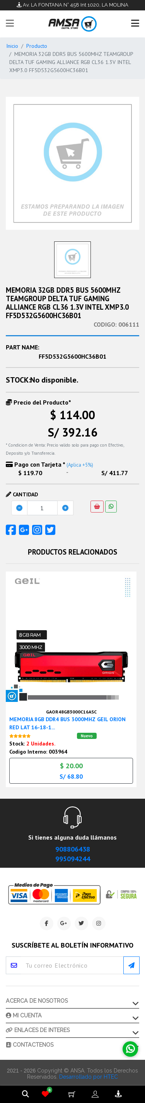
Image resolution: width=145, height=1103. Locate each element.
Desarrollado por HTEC (88, 1074)
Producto (36, 45)
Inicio (12, 45)
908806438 (73, 846)
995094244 (73, 856)
